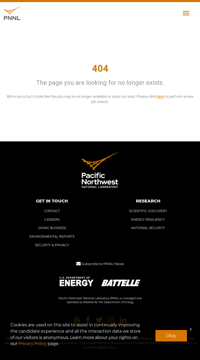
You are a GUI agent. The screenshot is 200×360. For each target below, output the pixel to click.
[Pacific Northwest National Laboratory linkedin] (123, 320)
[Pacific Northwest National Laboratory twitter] (99, 320)
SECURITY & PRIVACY (52, 245)
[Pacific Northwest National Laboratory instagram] (111, 320)
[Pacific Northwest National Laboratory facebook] (88, 320)
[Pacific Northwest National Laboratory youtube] (77, 320)
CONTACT (52, 211)
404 (100, 68)
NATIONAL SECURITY (148, 228)
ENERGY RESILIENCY (148, 219)
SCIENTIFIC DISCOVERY (148, 211)
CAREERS (52, 219)
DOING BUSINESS (52, 228)
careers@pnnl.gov (102, 347)
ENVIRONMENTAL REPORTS (51, 236)
